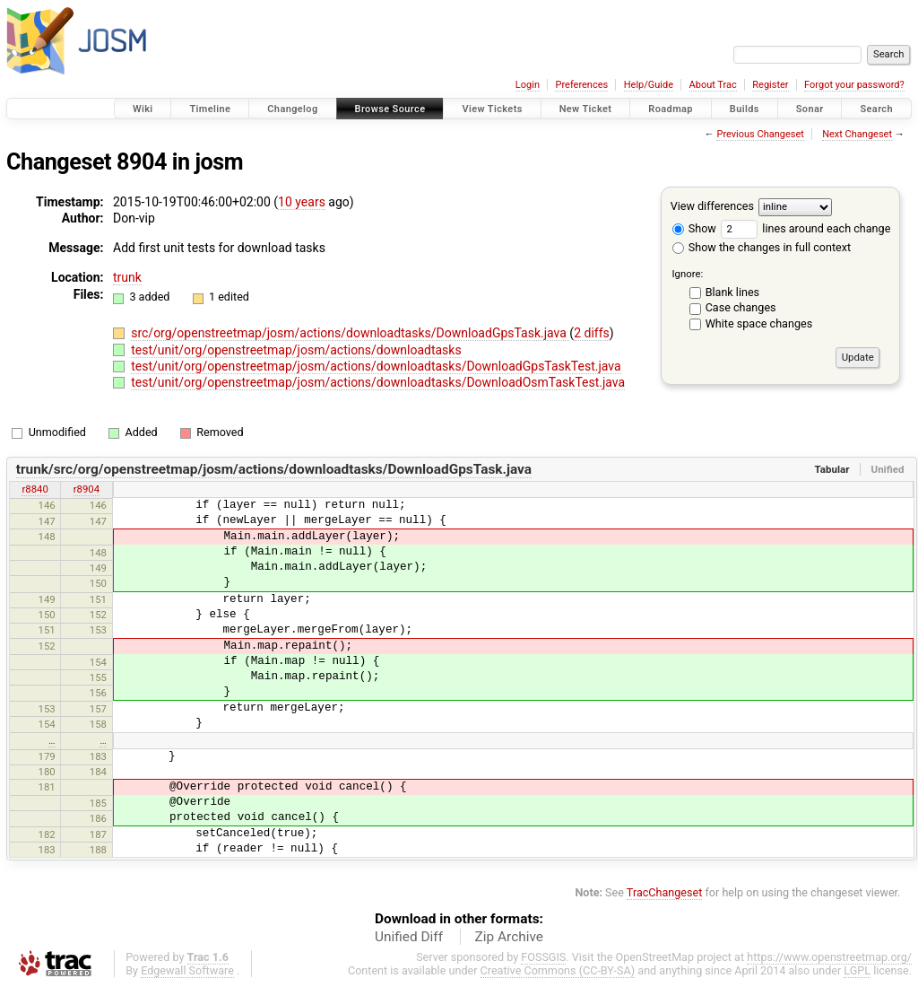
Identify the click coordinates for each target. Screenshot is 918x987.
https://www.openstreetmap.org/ (829, 957)
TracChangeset (665, 892)
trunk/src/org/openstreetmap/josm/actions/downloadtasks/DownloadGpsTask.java (274, 469)
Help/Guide (648, 85)
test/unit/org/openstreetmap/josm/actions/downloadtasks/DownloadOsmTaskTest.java (378, 382)
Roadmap (670, 109)
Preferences (581, 85)
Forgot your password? (854, 85)
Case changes (741, 307)
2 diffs (592, 333)
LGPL (857, 970)
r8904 (87, 489)
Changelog (292, 109)
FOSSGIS (543, 957)
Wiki (143, 109)
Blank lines (732, 292)
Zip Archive (509, 937)
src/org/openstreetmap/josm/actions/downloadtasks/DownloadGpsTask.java (350, 333)
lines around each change (805, 228)
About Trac (713, 85)
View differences (712, 206)
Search (876, 109)
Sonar (810, 109)
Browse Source (390, 109)
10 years (301, 202)
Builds (744, 109)
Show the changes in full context (761, 247)
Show (694, 228)
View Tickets (492, 109)
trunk (127, 277)
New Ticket (585, 109)
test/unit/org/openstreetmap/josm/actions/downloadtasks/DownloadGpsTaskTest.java (375, 366)
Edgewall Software (187, 970)
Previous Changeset (759, 134)
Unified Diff (409, 937)
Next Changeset (857, 134)
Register (770, 85)
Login (527, 85)
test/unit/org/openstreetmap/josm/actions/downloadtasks (296, 350)
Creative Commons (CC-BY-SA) (558, 970)
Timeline (209, 109)
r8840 (35, 489)
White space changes (759, 323)
